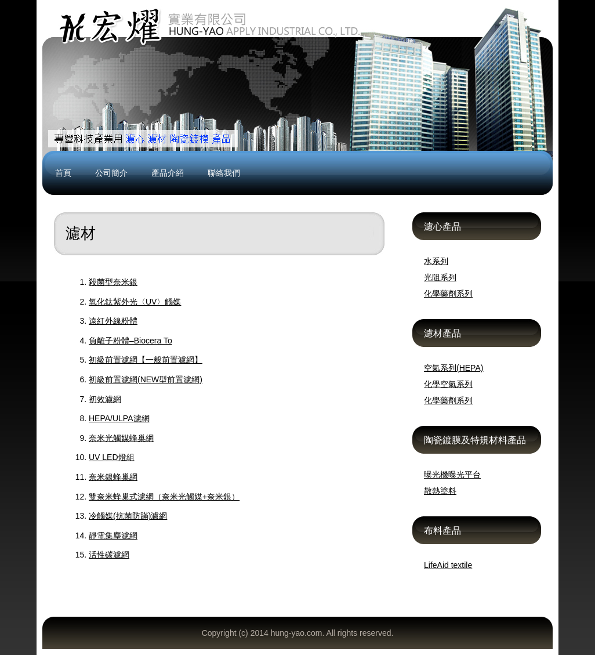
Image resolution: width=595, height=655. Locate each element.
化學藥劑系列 (448, 293)
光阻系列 (440, 277)
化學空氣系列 (448, 384)
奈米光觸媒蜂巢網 (121, 438)
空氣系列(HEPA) (453, 367)
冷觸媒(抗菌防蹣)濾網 (128, 515)
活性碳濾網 (109, 554)
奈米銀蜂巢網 (113, 477)
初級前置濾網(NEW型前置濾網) (145, 379)
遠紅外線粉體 (113, 320)
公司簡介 (111, 173)
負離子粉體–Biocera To (130, 340)
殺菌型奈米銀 (113, 282)
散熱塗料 (440, 490)
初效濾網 (105, 399)
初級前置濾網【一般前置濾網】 (145, 359)
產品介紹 (167, 173)
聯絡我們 (224, 173)
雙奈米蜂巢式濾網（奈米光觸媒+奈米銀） (164, 496)
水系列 (436, 261)
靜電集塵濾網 (113, 535)
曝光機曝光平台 (452, 474)
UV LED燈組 (112, 457)
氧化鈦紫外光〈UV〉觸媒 (135, 301)
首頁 (63, 173)
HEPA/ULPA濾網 (119, 418)
